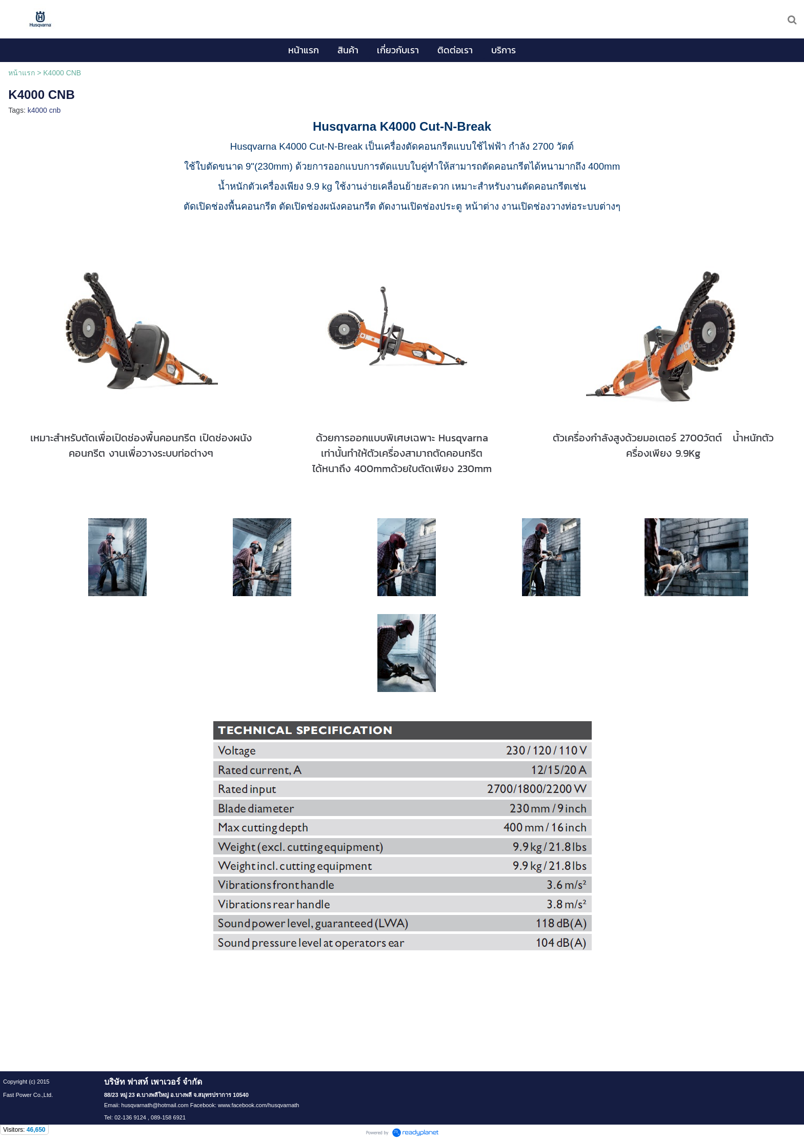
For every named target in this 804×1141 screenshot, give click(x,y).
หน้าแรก (21, 73)
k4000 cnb (44, 110)
